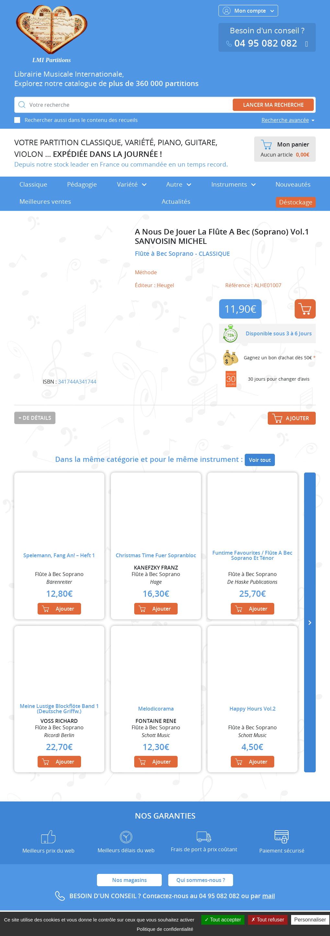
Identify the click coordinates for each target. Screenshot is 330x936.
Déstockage (295, 202)
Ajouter (304, 309)
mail (268, 896)
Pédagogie (82, 184)
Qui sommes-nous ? (200, 880)
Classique (33, 184)
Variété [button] (132, 184)
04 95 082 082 (263, 43)
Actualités (176, 201)
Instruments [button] (233, 184)
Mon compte (248, 11)
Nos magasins (129, 880)
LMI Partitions (51, 60)
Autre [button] (178, 184)
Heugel (165, 285)
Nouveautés (293, 184)
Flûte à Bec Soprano (165, 253)
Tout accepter (223, 919)
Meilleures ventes (45, 201)
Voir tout (260, 459)
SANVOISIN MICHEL (171, 241)
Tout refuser (267, 919)
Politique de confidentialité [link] (165, 929)
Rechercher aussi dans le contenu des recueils (81, 120)
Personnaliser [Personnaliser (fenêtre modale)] (310, 919)
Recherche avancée (285, 120)
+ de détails (34, 417)
